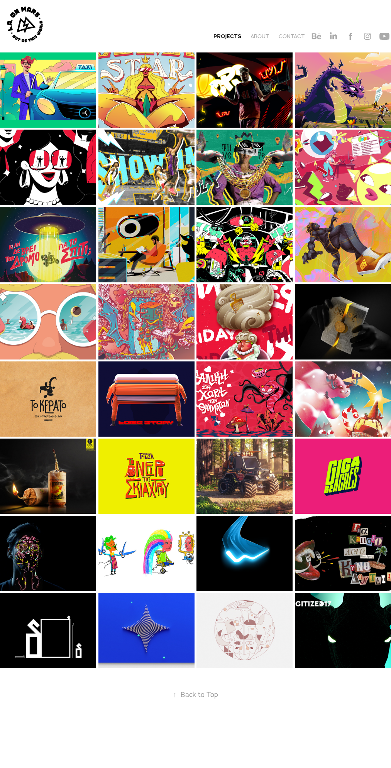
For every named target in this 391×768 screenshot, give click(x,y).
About (260, 36)
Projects (227, 36)
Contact (292, 36)
